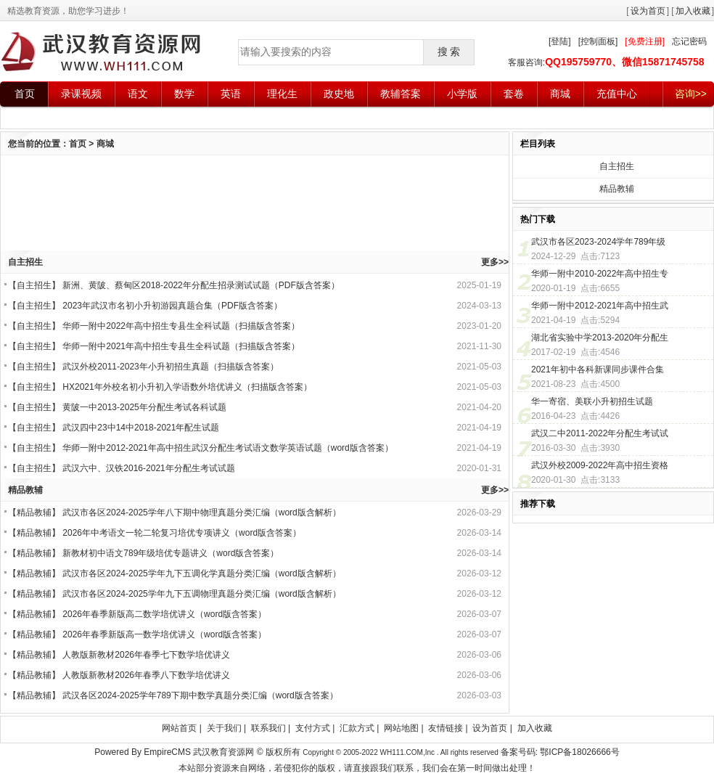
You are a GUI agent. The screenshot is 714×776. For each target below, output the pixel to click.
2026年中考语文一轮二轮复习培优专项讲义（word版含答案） (181, 533)
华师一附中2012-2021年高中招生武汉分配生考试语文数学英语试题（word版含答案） (227, 448)
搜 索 (449, 51)
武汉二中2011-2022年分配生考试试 (599, 433)
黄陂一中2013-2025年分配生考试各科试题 (144, 407)
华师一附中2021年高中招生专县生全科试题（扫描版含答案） (181, 346)
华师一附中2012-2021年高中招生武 (599, 306)
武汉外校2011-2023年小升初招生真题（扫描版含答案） (170, 367)
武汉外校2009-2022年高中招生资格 (599, 465)
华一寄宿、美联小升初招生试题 (592, 401)
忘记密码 (689, 41)
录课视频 (81, 93)
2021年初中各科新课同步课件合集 (597, 369)
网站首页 (179, 728)
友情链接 (445, 728)
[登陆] (560, 41)
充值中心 (616, 93)
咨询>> (691, 93)
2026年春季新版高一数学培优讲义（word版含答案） (164, 634)
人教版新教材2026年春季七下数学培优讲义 (146, 655)
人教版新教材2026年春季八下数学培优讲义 (146, 675)
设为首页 (648, 11)
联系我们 (268, 728)
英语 (231, 93)
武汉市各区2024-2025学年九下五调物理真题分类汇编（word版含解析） (201, 594)
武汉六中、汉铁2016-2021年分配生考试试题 (148, 468)
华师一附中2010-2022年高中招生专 (599, 274)
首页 (25, 93)
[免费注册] (645, 41)
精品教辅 (34, 512)
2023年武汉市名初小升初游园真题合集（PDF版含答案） (172, 306)
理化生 (282, 93)
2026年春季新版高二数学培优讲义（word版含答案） (164, 614)
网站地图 (401, 728)
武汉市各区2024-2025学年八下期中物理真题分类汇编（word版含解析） (201, 512)
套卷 (514, 93)
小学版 (462, 93)
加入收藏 (693, 11)
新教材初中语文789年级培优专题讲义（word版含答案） (170, 553)
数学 (184, 93)
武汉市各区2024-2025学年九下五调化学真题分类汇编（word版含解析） (201, 573)
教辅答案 (400, 93)
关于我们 (224, 728)
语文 (138, 93)
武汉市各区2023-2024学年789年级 (598, 242)
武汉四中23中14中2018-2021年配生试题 (140, 427)
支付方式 (312, 728)
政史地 (339, 93)
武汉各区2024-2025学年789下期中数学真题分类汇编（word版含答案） (199, 695)
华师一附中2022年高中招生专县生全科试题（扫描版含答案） (181, 326)
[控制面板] (598, 41)
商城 (560, 93)
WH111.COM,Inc (407, 752)
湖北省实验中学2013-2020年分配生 (599, 337)
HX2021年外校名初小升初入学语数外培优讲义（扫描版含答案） (186, 387)
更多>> (495, 262)
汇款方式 (357, 728)
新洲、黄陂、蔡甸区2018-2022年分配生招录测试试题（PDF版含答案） (200, 285)
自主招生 (34, 285)
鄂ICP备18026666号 (579, 752)
